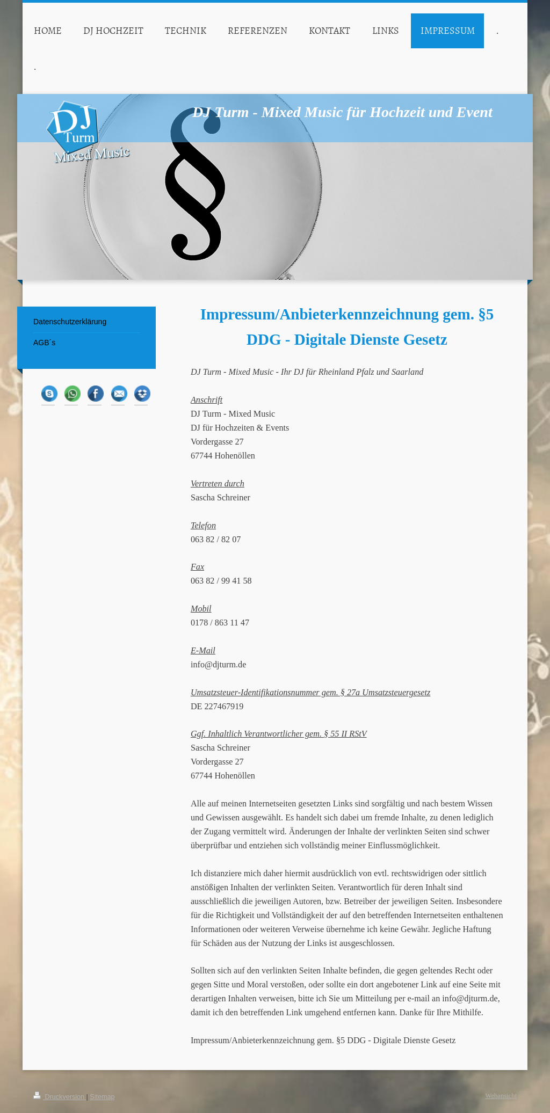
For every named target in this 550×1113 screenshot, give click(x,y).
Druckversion (59, 1097)
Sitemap (102, 1097)
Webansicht (501, 1096)
